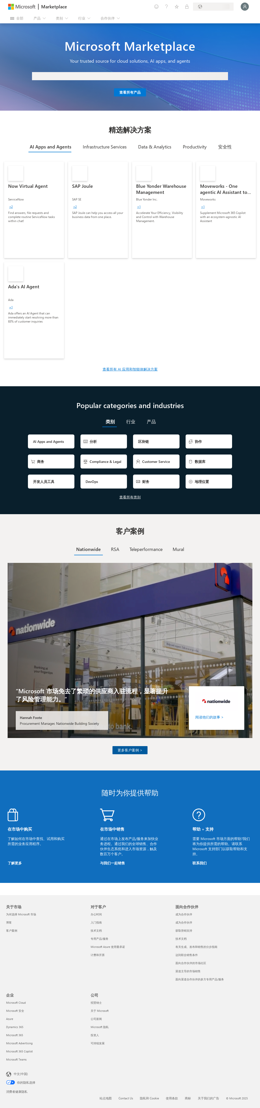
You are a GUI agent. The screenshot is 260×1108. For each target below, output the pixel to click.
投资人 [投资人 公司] (95, 1035)
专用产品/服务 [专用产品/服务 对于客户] (99, 939)
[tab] (49, 146)
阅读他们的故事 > (209, 717)
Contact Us (126, 1098)
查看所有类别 (130, 497)
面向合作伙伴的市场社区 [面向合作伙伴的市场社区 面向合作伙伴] (190, 963)
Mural (178, 549)
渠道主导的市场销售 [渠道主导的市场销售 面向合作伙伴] (188, 971)
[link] (34, 210)
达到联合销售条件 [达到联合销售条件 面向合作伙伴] (186, 955)
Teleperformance (145, 549)
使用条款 (172, 1098)
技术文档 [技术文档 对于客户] (96, 930)
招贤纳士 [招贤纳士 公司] (96, 1002)
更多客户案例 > (130, 750)
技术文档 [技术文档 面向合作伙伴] (181, 939)
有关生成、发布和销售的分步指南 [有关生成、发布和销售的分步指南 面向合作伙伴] (196, 947)
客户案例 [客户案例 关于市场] (11, 930)
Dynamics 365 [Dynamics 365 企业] (14, 1027)
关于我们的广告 (208, 1098)
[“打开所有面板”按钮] (16, 18)
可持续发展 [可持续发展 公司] (98, 1043)
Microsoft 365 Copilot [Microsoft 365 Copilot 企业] (19, 1051)
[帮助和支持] (166, 6)
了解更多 (15, 863)
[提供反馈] (156, 6)
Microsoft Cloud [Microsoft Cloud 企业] (16, 1002)
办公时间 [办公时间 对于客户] (96, 914)
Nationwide (88, 549)
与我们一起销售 (112, 863)
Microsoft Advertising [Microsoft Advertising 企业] (19, 1043)
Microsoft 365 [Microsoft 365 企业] (14, 1035)
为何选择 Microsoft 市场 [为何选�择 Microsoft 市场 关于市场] (21, 914)
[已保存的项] (177, 6)
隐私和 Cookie (149, 1098)
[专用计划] (187, 6)
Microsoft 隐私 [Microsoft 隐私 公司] (100, 1027)
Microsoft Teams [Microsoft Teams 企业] (16, 1059)
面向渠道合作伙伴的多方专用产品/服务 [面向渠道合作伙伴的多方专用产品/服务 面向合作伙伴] (199, 979)
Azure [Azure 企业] (9, 1019)
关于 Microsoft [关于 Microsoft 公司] (100, 1011)
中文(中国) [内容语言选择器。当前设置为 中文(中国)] (21, 1074)
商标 (188, 1098)
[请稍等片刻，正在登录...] (245, 7)
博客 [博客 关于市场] (9, 922)
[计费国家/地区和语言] (213, 7)
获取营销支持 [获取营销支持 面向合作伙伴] (183, 930)
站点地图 (106, 1098)
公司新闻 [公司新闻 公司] (96, 1019)
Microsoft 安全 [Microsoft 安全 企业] (15, 1011)
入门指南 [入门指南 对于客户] (96, 922)
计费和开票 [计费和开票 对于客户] (98, 955)
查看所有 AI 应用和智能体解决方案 (130, 369)
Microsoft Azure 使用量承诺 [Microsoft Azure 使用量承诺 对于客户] (108, 947)
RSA (115, 549)
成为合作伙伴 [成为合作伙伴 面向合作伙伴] (183, 914)
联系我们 (199, 863)
